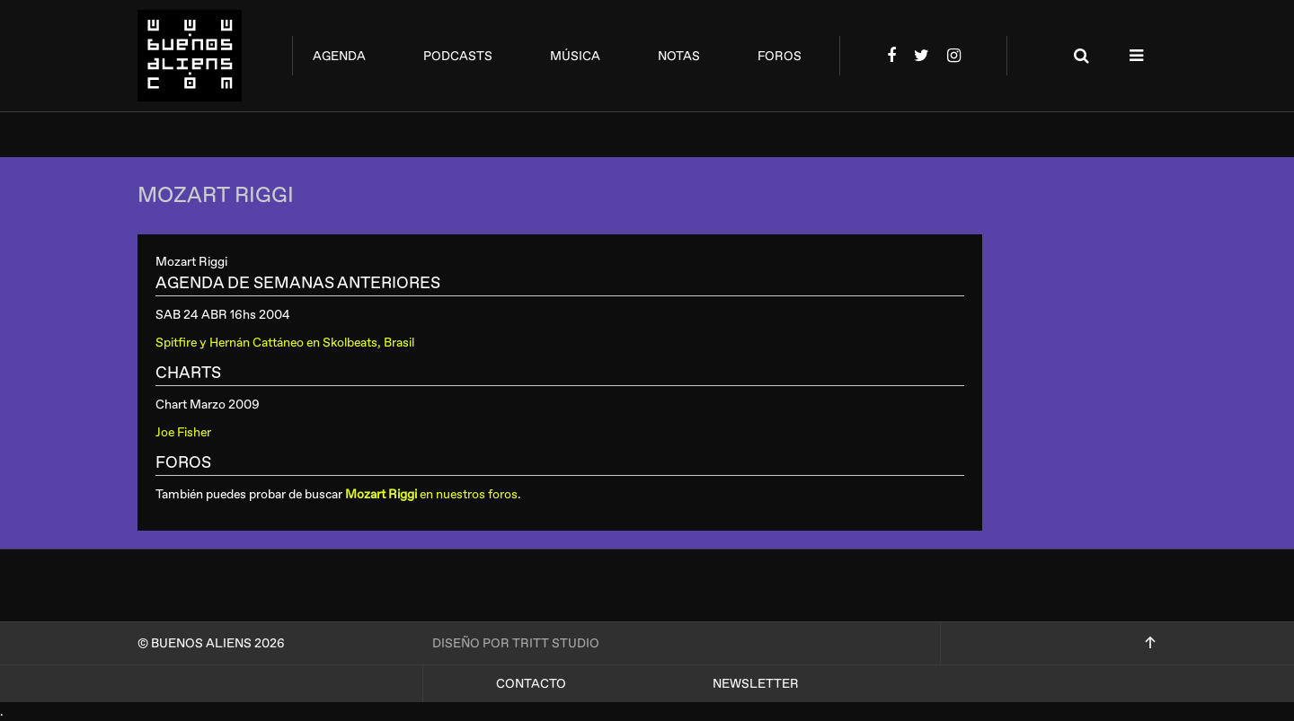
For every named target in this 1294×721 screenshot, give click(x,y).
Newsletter (756, 683)
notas (679, 56)
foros (780, 56)
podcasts (457, 56)
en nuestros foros (431, 494)
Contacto (531, 683)
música (575, 56)
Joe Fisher (183, 432)
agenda (339, 56)
